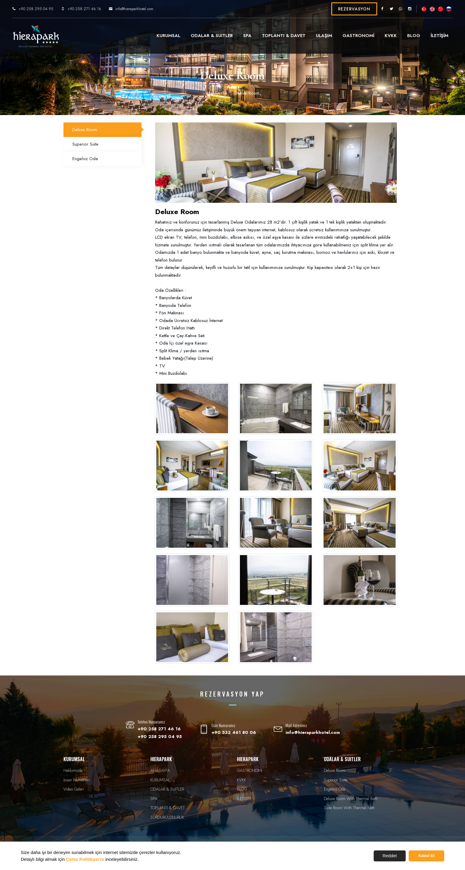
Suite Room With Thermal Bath (349, 808)
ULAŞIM (313, 35)
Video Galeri (73, 789)
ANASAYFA (216, 93)
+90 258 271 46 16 (95, 9)
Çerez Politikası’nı (85, 859)
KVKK (380, 35)
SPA (236, 35)
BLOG (402, 35)
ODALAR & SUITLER (201, 35)
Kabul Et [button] (426, 855)
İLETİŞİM (428, 35)
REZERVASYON (343, 9)
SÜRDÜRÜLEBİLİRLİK (167, 817)
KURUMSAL (157, 35)
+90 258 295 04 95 (47, 9)
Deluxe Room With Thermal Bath (351, 799)
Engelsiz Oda (85, 158)
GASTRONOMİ (347, 35)
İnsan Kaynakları (76, 780)
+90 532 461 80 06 (233, 732)
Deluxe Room (84, 129)
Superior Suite (85, 144)
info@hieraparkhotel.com (145, 9)
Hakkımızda (72, 770)
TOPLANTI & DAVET (272, 35)
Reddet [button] (390, 855)
